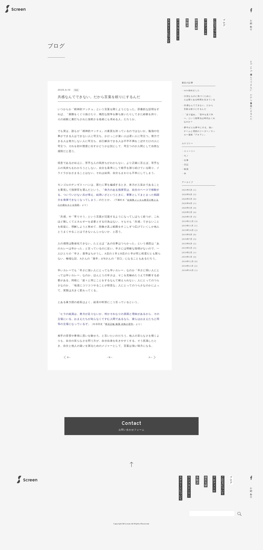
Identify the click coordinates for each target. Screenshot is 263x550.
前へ (71, 368)
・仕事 (185, 168)
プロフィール (205, 27)
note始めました (192, 101)
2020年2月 (187, 220)
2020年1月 (187, 224)
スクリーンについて (168, 31)
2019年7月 (187, 247)
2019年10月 (188, 238)
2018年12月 (188, 269)
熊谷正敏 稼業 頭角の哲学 (119, 335)
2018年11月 (188, 273)
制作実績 (196, 24)
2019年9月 (187, 242)
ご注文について (214, 28)
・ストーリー (188, 159)
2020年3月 (187, 215)
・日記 (185, 172)
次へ (148, 368)
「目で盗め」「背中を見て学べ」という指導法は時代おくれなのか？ (199, 127)
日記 (76, 101)
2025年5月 (187, 198)
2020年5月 (187, 207)
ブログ (224, 23)
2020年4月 (187, 211)
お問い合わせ (251, 24)
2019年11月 (188, 233)
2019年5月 (187, 256)
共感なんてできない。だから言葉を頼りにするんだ (198, 117)
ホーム (251, 62)
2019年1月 (187, 265)
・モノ (185, 163)
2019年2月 (187, 260)
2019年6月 (187, 251)
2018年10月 (188, 278)
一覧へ (110, 368)
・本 (184, 181)
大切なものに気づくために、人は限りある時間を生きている (199, 108)
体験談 (187, 23)
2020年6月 (187, 202)
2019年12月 (188, 229)
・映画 (185, 177)
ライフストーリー (177, 29)
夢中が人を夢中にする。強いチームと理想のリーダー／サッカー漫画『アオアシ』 (199, 139)
